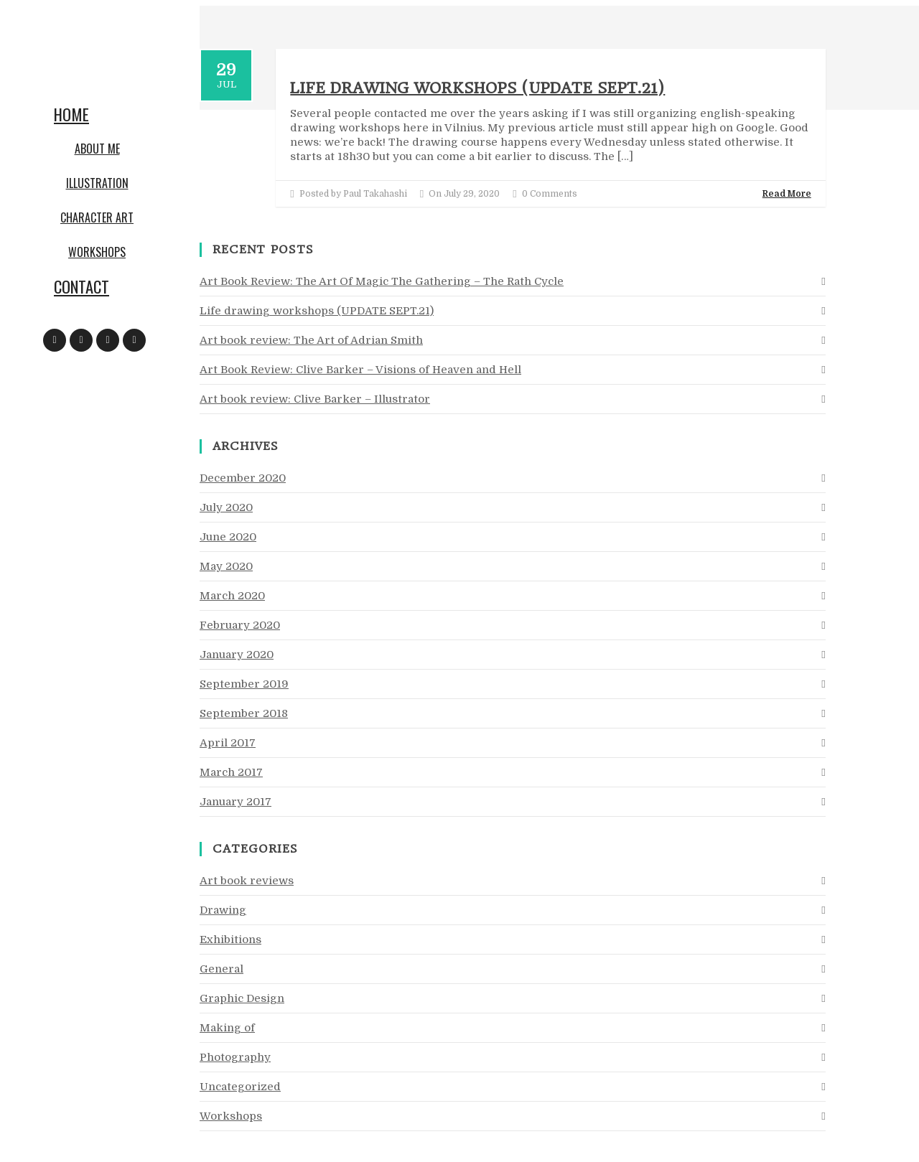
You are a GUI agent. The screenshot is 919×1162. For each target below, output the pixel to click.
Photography (235, 1057)
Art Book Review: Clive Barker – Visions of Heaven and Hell (360, 369)
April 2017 (228, 742)
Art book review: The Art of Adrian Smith (311, 340)
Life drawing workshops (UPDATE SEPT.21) (477, 88)
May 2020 (226, 566)
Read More (786, 194)
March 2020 (232, 595)
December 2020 (243, 478)
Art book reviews (247, 880)
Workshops (97, 252)
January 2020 (237, 654)
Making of (227, 1027)
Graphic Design (242, 998)
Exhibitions (230, 939)
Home (71, 114)
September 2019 (244, 684)
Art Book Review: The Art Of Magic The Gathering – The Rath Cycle (382, 281)
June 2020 (228, 536)
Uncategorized (240, 1086)
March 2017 (231, 772)
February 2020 (240, 625)
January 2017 (235, 801)
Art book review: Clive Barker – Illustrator (315, 399)
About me (97, 148)
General (221, 968)
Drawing (223, 910)
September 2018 (244, 713)
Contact (81, 286)
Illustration (97, 183)
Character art (97, 217)
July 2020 (226, 507)
